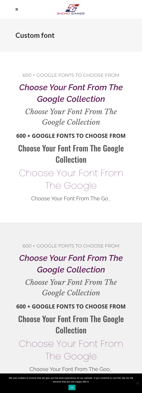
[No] (137, 383)
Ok (71, 387)
